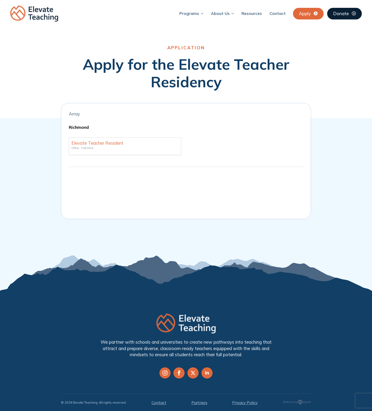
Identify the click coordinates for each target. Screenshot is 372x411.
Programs (189, 13)
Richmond (79, 127)
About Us (220, 13)
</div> (186, 192)
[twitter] (193, 373)
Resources (252, 13)
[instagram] (165, 373)
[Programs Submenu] (203, 13)
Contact (278, 13)
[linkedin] (207, 373)
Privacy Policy (245, 402)
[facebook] (179, 373)
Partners (199, 402)
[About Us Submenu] (234, 13)
